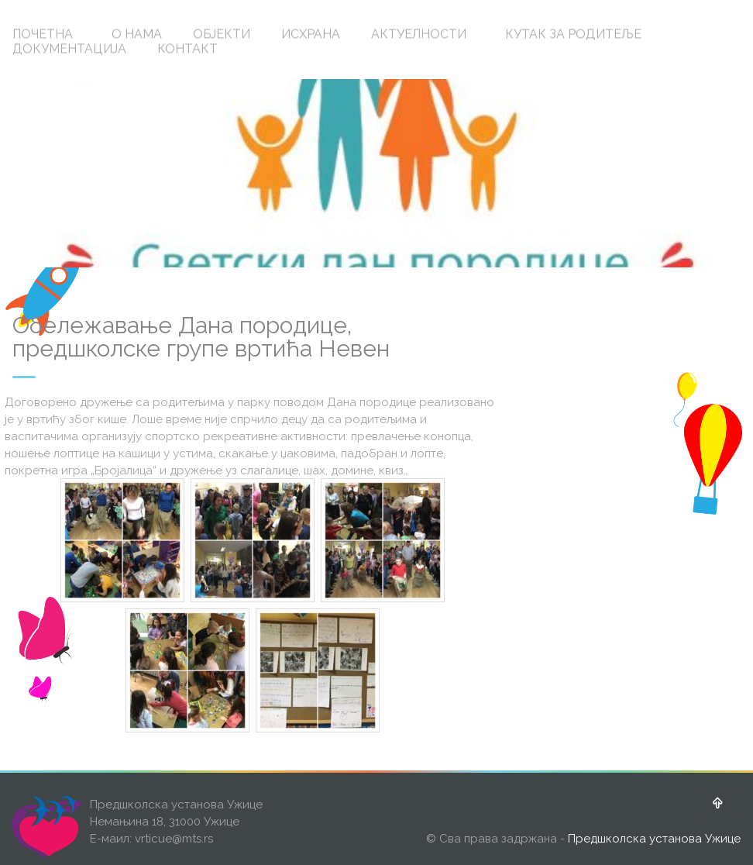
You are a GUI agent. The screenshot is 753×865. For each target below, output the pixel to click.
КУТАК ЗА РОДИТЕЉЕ (573, 33)
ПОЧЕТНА (42, 33)
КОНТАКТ (187, 48)
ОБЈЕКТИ (221, 33)
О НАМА (137, 33)
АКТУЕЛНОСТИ (418, 33)
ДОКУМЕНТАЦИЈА (69, 48)
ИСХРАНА (310, 33)
